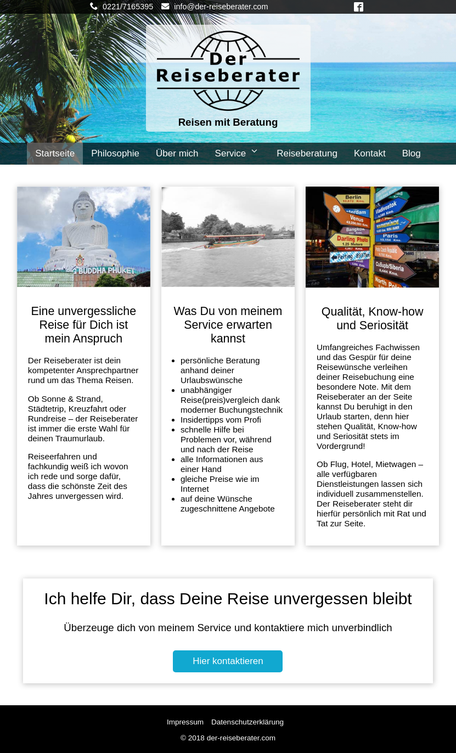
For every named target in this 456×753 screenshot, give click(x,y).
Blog (411, 153)
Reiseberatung (307, 153)
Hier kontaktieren (228, 661)
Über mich (177, 153)
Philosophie (115, 153)
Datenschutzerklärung (247, 722)
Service (238, 153)
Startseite (55, 153)
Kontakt (370, 153)
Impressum (185, 722)
